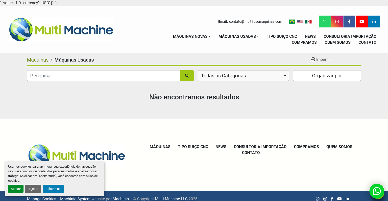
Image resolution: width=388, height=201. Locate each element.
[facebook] (349, 21)
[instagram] (337, 21)
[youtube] (362, 21)
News (310, 36)
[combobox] (243, 75)
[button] (192, 37)
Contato (367, 42)
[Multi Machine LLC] (76, 155)
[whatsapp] (325, 21)
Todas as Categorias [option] (223, 76)
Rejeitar (33, 189)
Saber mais (53, 189)
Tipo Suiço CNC (282, 36)
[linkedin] (374, 21)
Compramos (304, 42)
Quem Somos (338, 42)
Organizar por (327, 76)
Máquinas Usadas (237, 36)
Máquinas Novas (190, 36)
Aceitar (16, 189)
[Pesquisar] (103, 75)
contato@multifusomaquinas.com (255, 21)
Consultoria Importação (350, 36)
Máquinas (160, 146)
